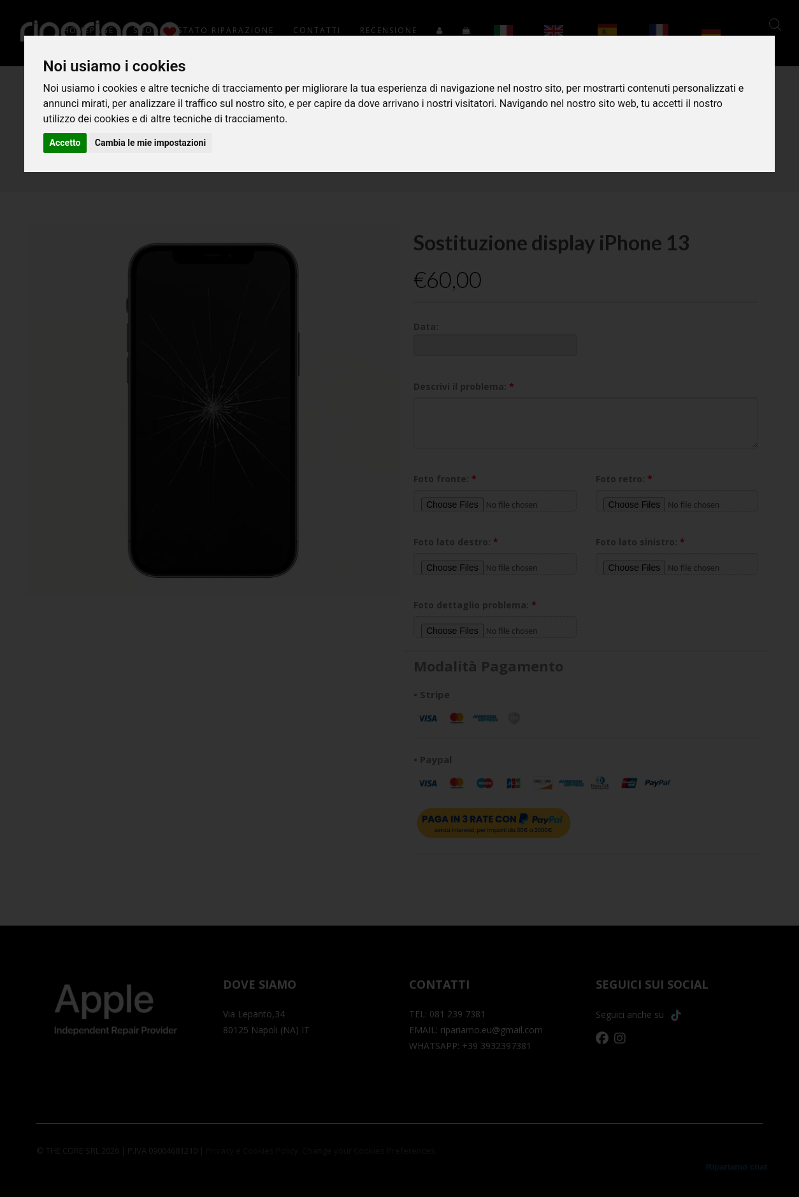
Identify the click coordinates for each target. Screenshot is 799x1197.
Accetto (65, 143)
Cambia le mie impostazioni (150, 143)
